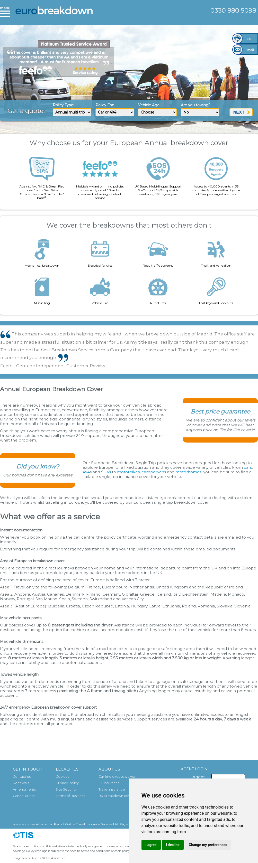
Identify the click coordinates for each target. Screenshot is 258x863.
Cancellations (24, 796)
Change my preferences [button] (208, 845)
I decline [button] (173, 845)
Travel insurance (112, 789)
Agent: (199, 776)
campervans (153, 472)
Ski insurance (109, 783)
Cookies (62, 776)
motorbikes (128, 472)
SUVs (106, 472)
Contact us (22, 776)
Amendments (24, 789)
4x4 (86, 472)
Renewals (21, 783)
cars (248, 467)
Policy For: (104, 105)
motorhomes (188, 472)
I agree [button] (151, 845)
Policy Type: (63, 105)
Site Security (66, 789)
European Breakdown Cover (54, 14)
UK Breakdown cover (116, 796)
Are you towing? (195, 105)
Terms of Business (70, 796)
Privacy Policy (67, 783)
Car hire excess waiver (117, 776)
